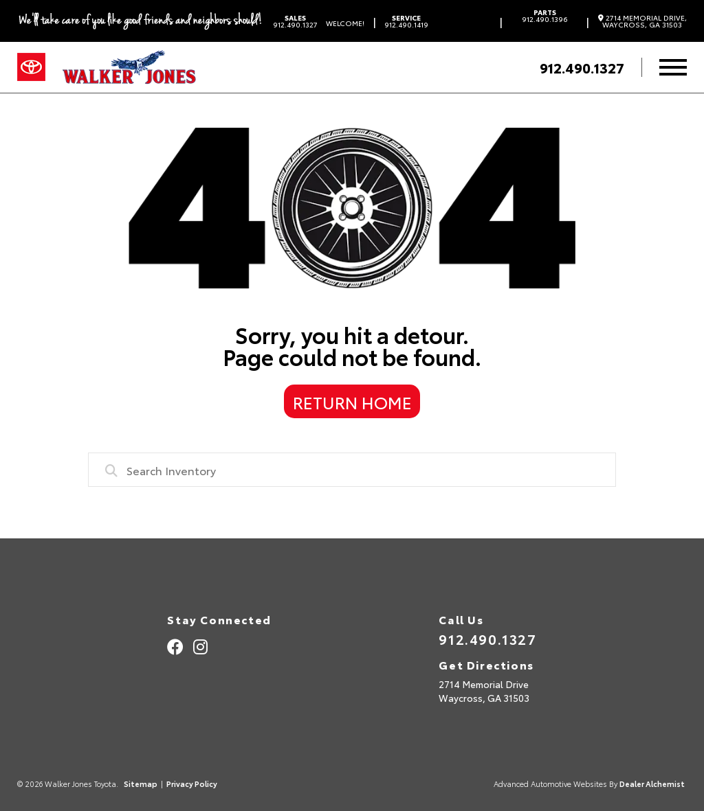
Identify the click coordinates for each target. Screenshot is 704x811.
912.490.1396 (545, 16)
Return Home (352, 401)
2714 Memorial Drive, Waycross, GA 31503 (642, 21)
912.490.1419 (406, 21)
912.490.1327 (295, 21)
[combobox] (352, 470)
